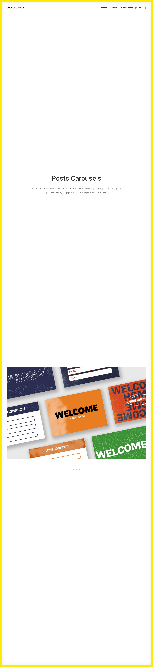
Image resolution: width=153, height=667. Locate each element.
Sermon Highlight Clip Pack (76, 306)
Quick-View (48, 245)
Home (104, 7)
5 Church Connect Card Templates (29, 306)
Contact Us (127, 7)
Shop (114, 7)
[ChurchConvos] (15, 8)
